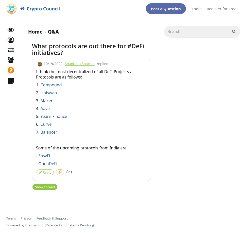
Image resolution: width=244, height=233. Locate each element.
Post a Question (166, 8)
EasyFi (44, 156)
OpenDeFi (47, 163)
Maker (47, 100)
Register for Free (221, 8)
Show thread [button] (44, 186)
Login (197, 8)
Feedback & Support (52, 217)
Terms (11, 217)
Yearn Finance (54, 116)
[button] (10, 42)
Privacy (26, 217)
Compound (51, 85)
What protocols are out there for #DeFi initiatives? (88, 49)
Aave (45, 108)
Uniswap (49, 93)
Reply (45, 172)
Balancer (49, 132)
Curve (46, 124)
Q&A (53, 31)
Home (35, 31)
